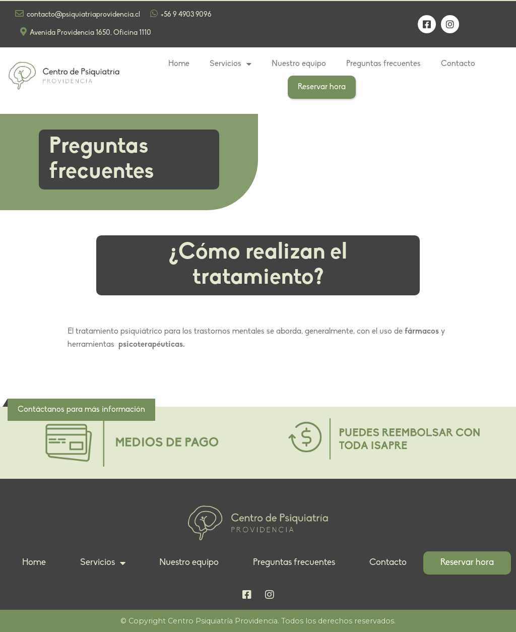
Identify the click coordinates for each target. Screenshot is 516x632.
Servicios (230, 64)
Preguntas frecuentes (383, 64)
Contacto (458, 64)
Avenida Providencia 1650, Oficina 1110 (85, 32)
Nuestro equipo (299, 64)
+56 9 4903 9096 (181, 14)
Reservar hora (322, 87)
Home (178, 64)
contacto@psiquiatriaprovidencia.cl (77, 14)
